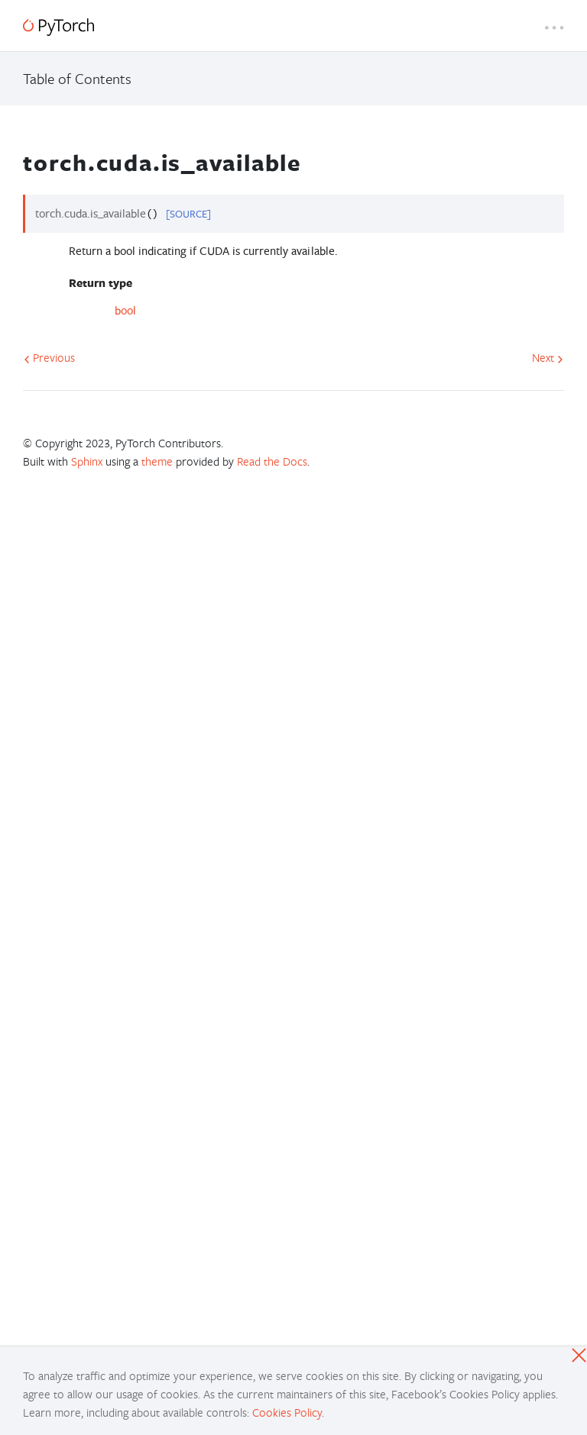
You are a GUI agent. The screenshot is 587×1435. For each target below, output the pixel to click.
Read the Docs (272, 461)
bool (125, 310)
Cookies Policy (287, 1412)
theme (157, 461)
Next (547, 357)
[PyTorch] (58, 27)
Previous (49, 357)
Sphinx (86, 461)
